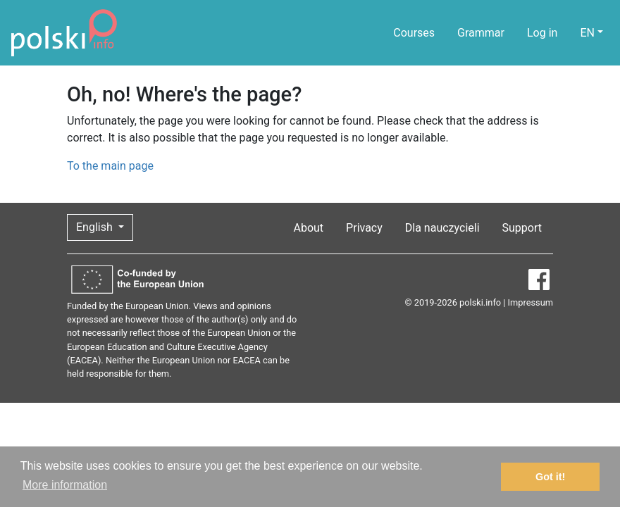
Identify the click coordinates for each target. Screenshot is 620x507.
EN (587, 32)
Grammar (480, 32)
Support (522, 227)
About (309, 227)
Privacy (364, 227)
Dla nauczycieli (442, 227)
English (96, 227)
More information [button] (65, 485)
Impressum (530, 302)
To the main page (110, 166)
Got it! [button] (550, 476)
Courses (414, 32)
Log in (542, 32)
